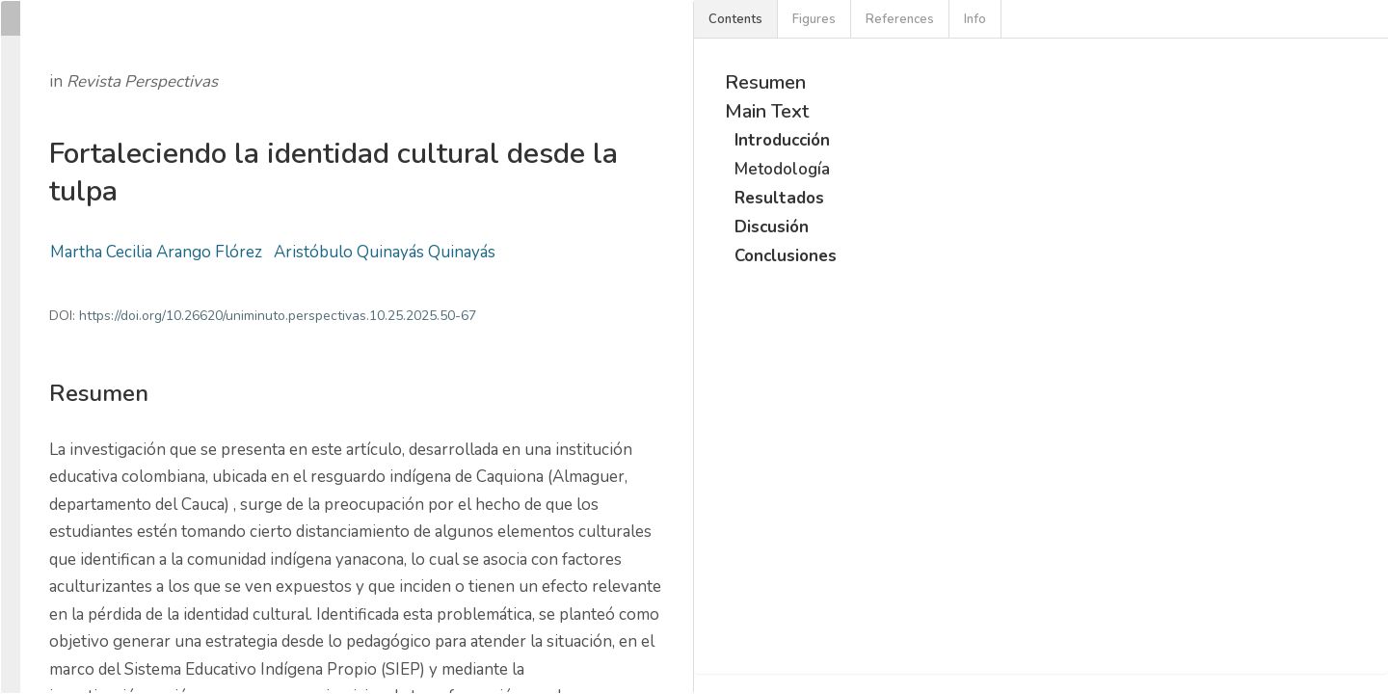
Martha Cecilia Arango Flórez (156, 252)
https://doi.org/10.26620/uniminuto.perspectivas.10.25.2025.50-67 (277, 316)
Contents (735, 19)
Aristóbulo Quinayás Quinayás (384, 252)
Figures (814, 19)
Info (975, 19)
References (900, 19)
